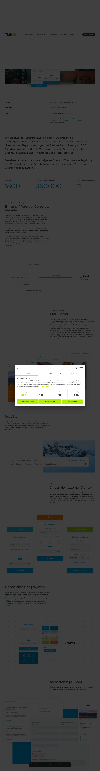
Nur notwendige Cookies (27, 401)
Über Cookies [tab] (73, 373)
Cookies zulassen (72, 401)
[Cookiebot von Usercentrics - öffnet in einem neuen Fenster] (76, 368)
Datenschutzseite (45, 386)
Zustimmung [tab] (26, 373)
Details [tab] (50, 373)
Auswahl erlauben (50, 401)
